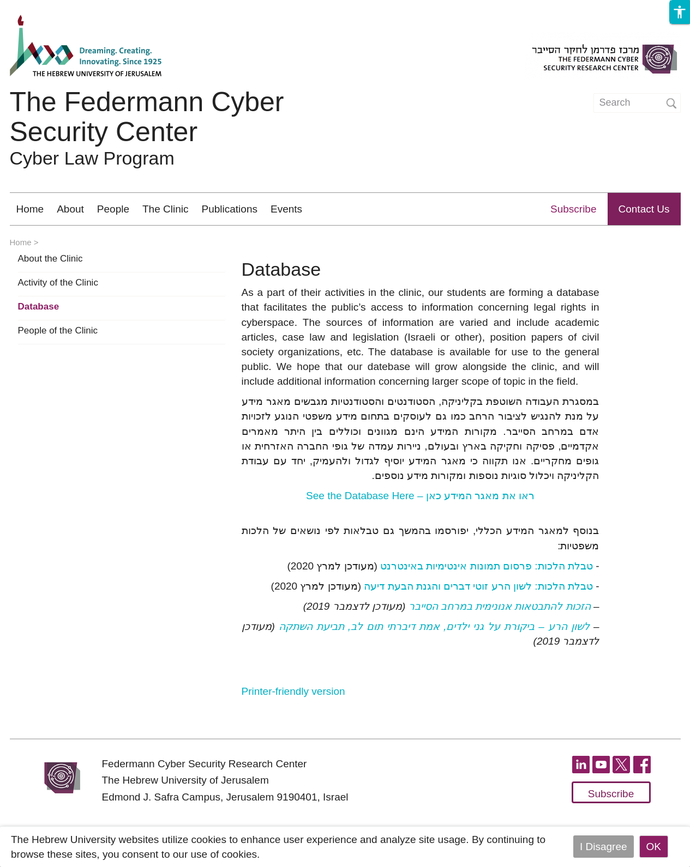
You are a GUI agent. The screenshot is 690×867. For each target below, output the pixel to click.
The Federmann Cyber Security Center (147, 117)
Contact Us (644, 209)
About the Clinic (50, 259)
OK (653, 846)
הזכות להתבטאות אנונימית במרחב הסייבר (500, 606)
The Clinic (165, 209)
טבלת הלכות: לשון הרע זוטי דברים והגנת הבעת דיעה (478, 586)
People (113, 209)
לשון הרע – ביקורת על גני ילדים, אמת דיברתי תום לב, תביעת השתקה (434, 626)
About (70, 209)
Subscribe (573, 209)
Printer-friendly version (293, 691)
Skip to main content (47, 7)
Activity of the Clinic (58, 283)
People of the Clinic (58, 331)
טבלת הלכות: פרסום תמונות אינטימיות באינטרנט (485, 566)
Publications (229, 209)
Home (30, 209)
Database (38, 307)
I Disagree (603, 846)
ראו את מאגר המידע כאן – (420, 495)
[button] (679, 12)
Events (286, 209)
